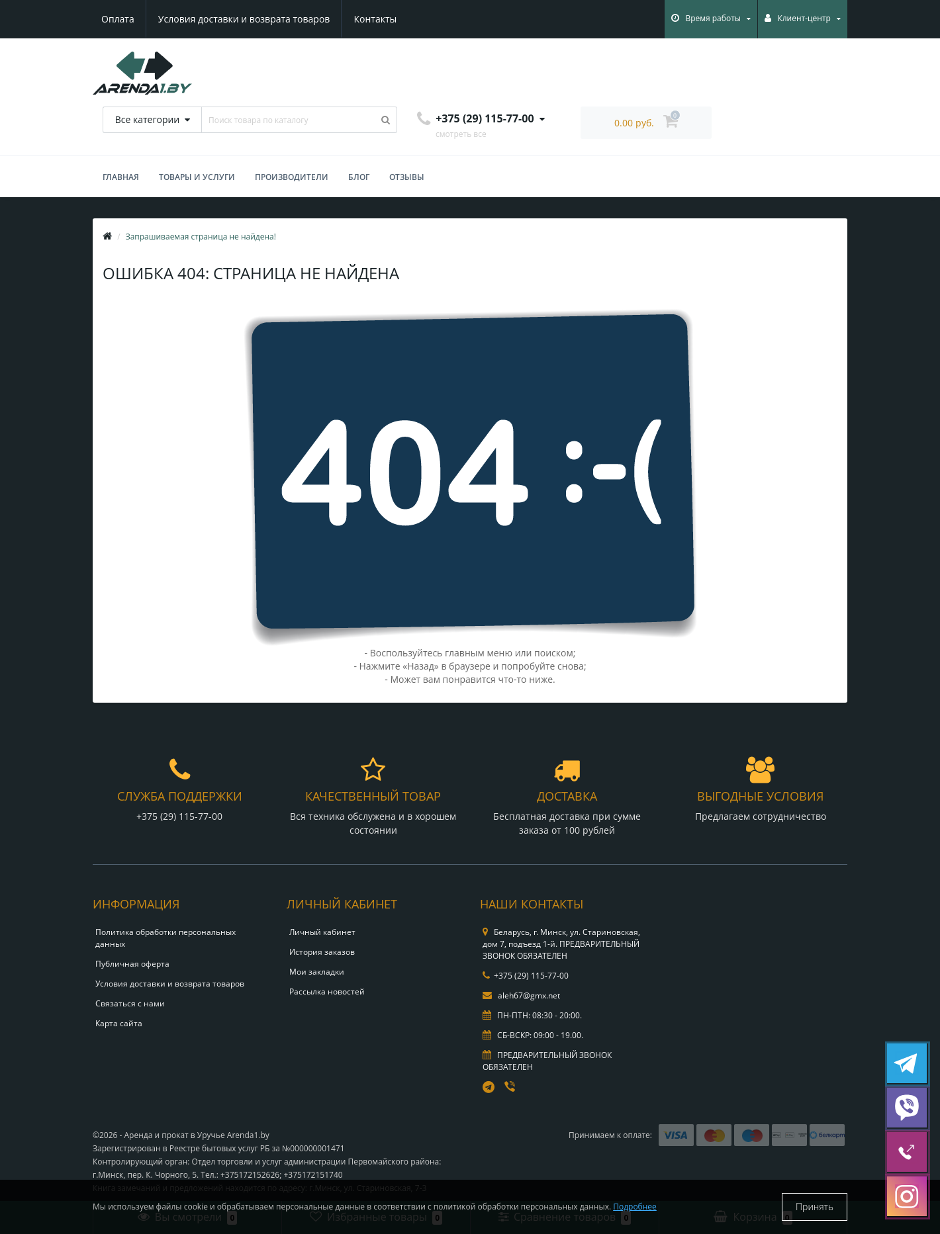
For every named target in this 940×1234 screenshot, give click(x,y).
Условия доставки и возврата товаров (244, 19)
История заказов (322, 951)
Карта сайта (118, 1023)
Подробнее (635, 1206)
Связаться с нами (130, 1003)
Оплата (117, 19)
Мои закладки (316, 971)
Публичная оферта (132, 963)
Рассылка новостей (327, 991)
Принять (814, 1206)
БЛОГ (358, 177)
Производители (291, 177)
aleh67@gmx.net (521, 995)
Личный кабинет (322, 932)
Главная (121, 177)
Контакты (375, 19)
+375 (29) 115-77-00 (526, 975)
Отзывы (406, 177)
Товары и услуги (197, 177)
